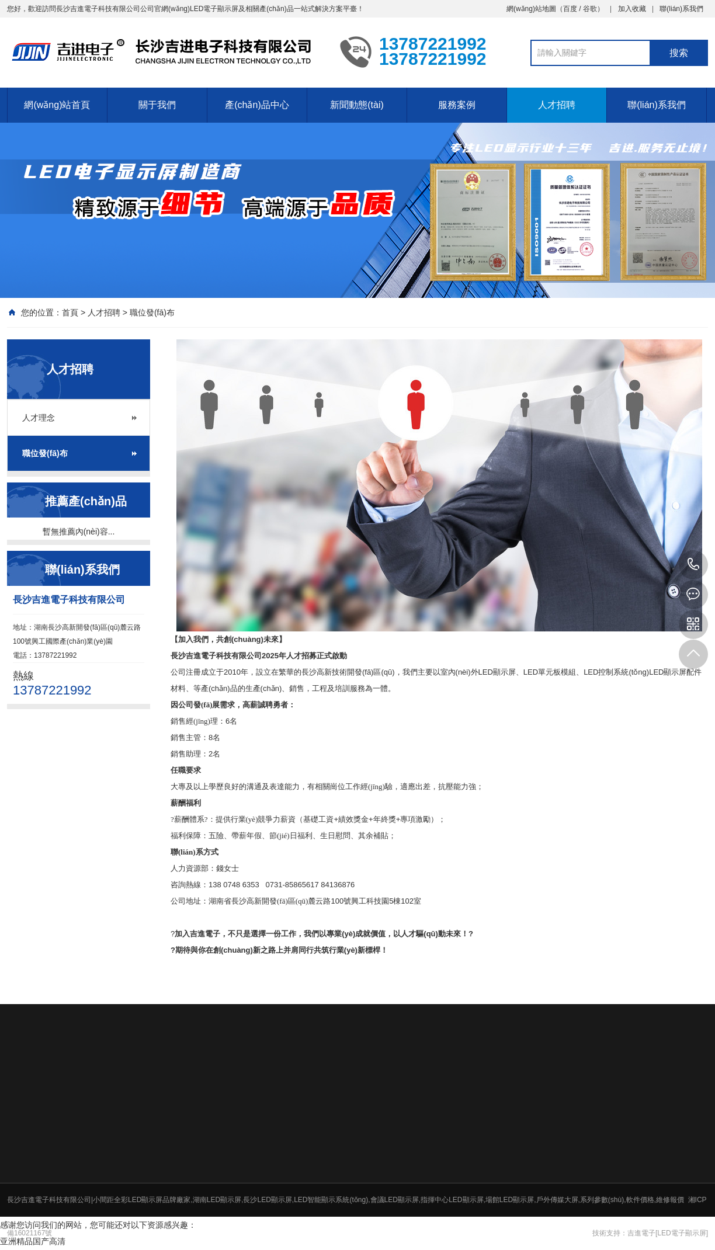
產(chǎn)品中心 (257, 105)
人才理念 (38, 417)
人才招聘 (556, 105)
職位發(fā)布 (152, 312)
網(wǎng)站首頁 (57, 105)
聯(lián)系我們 (681, 9)
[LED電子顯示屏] (681, 1233)
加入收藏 (632, 9)
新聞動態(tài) (357, 105)
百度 (570, 9)
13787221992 (693, 564)
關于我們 (157, 105)
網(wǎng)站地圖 (531, 9)
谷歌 (590, 9)
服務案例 (456, 105)
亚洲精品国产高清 (32, 1241)
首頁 (70, 312)
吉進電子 (641, 1233)
